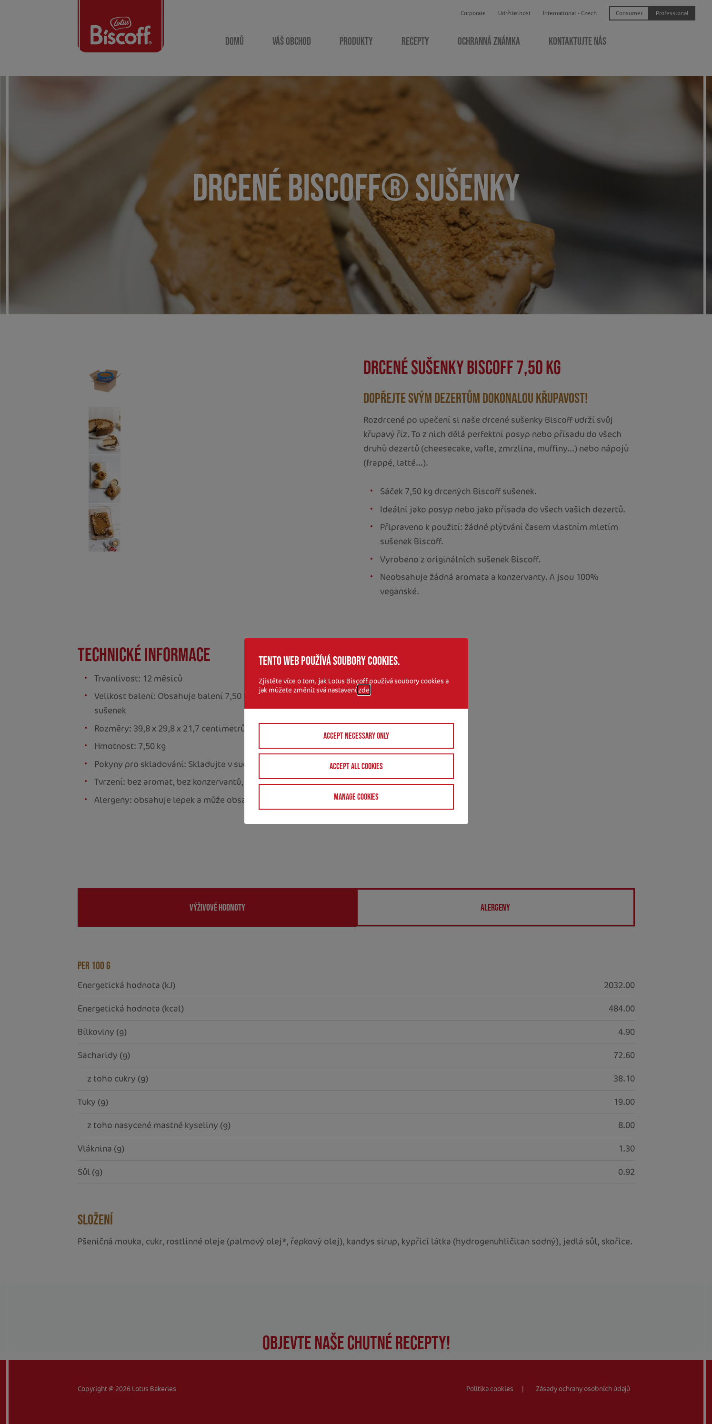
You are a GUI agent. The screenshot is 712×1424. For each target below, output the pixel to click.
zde (364, 689)
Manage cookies (356, 797)
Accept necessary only (356, 736)
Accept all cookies (356, 766)
